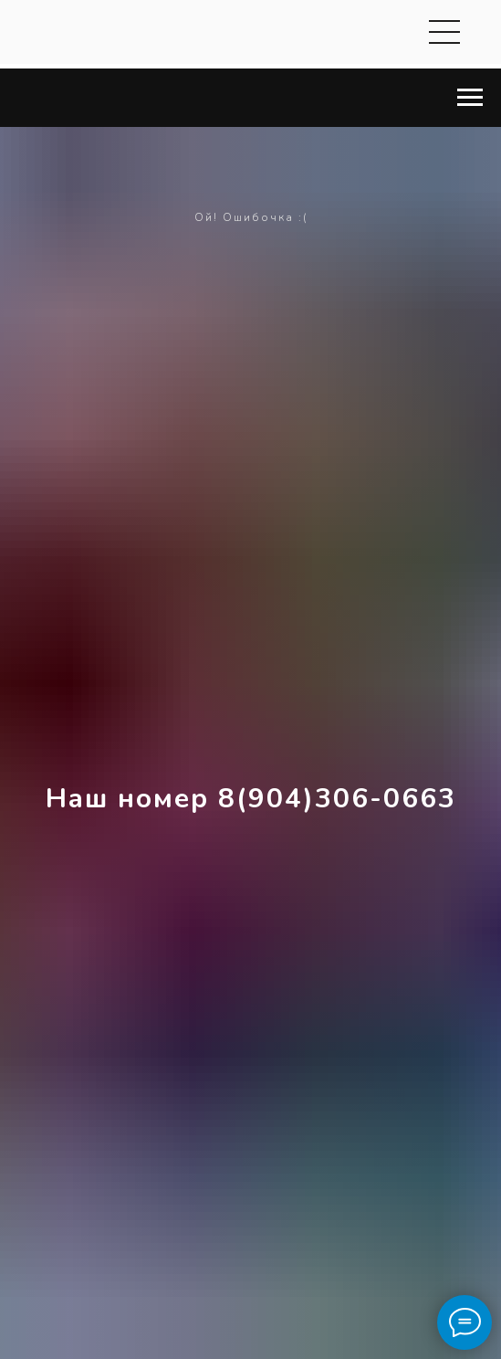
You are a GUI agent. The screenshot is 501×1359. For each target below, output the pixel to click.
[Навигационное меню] (470, 98)
